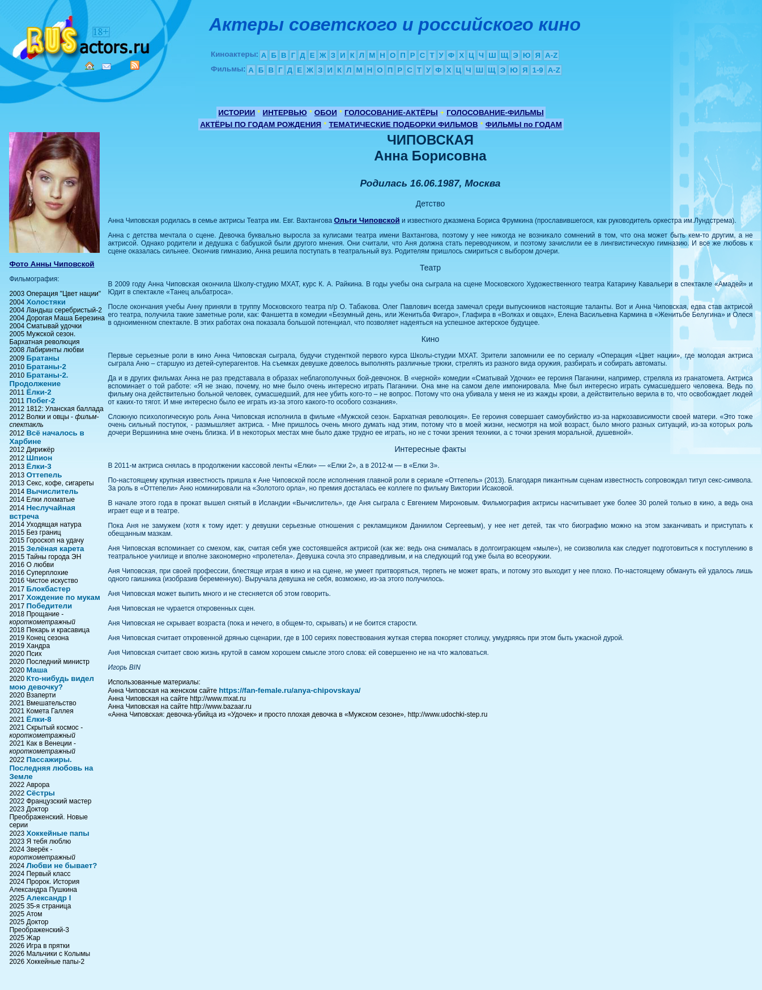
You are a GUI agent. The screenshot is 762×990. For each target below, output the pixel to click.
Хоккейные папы (57, 833)
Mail (106, 67)
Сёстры (40, 793)
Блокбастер (48, 589)
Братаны (42, 358)
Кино (82, 35)
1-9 (537, 70)
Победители (49, 606)
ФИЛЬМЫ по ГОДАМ (524, 124)
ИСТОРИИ (236, 112)
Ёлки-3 (38, 466)
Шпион (39, 458)
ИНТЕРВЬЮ (285, 112)
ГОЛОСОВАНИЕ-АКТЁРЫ (391, 112)
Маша (36, 670)
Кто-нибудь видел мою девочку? (51, 682)
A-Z (551, 55)
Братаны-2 (46, 366)
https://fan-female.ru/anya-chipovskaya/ (289, 690)
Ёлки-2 (38, 392)
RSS (134, 65)
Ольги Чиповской (366, 220)
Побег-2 (40, 400)
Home (89, 66)
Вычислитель (52, 491)
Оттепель (44, 475)
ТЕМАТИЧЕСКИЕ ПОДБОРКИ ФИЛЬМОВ (403, 124)
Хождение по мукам (63, 597)
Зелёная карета (55, 548)
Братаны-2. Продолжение (38, 379)
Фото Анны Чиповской (51, 264)
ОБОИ (325, 112)
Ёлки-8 (38, 719)
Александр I (48, 898)
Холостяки (45, 302)
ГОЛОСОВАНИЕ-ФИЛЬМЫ (495, 112)
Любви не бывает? (61, 865)
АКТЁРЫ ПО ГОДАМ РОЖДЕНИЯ (260, 124)
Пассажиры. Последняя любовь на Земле (51, 768)
